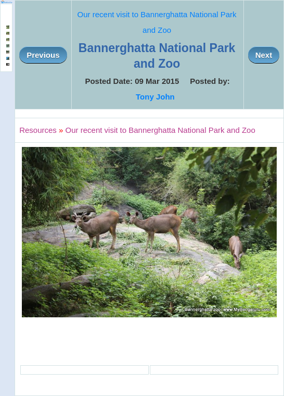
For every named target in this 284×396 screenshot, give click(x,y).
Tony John (155, 96)
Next (264, 55)
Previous (43, 55)
